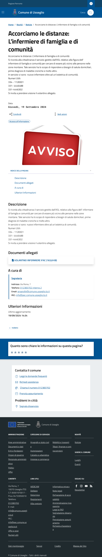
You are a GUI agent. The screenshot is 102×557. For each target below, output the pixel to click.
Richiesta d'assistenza (62, 527)
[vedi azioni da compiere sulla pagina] (60, 114)
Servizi (39, 546)
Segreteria (16, 278)
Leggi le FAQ (58, 509)
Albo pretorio (36, 503)
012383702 (13, 503)
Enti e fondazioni (15, 450)
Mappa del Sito (79, 546)
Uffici (10, 472)
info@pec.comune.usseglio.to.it (31, 295)
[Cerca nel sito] (89, 12)
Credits (58, 546)
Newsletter (80, 489)
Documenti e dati (15, 446)
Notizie (29, 24)
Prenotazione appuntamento (62, 521)
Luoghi (78, 460)
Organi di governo (16, 455)
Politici (11, 467)
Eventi (77, 464)
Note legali (57, 490)
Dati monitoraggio (16, 546)
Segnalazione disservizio (62, 514)
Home (11, 24)
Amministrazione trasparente (62, 504)
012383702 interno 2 (31, 287)
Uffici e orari (13, 530)
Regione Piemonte (15, 3)
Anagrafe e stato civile (39, 444)
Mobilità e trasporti (61, 442)
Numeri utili (13, 535)
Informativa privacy (61, 486)
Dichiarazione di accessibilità (62, 497)
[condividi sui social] (15, 114)
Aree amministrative (17, 442)
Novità (20, 24)
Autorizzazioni (36, 450)
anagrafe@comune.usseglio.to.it (34, 291)
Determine (35, 495)
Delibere (34, 490)
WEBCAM (34, 486)
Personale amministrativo (17, 461)
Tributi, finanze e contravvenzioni (62, 448)
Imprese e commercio (39, 459)
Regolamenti (36, 499)
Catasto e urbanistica (39, 455)
